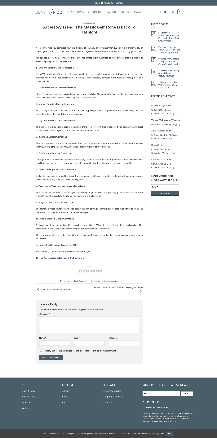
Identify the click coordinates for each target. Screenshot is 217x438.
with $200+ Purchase (108, 2)
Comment (44, 314)
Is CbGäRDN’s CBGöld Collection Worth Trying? (163, 109)
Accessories (89, 23)
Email (77, 338)
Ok (169, 434)
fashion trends (112, 281)
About (65, 390)
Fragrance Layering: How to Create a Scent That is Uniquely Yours (169, 50)
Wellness (27, 408)
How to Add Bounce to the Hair (53, 289)
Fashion (112, 12)
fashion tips (102, 281)
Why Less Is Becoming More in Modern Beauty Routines (168, 73)
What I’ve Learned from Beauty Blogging (165, 122)
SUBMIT (187, 393)
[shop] (163, 12)
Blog (64, 396)
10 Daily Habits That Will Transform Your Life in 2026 (168, 85)
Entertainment (96, 12)
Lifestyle (125, 12)
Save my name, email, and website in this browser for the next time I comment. (79, 351)
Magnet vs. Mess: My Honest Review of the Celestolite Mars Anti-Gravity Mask (168, 36)
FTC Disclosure (149, 408)
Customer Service (111, 390)
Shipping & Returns (112, 396)
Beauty (81, 12)
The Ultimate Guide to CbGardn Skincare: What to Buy (164, 134)
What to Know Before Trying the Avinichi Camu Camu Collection (169, 61)
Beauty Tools (29, 396)
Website (113, 338)
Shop (71, 12)
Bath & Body (28, 390)
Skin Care (27, 402)
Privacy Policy (162, 408)
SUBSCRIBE (165, 193)
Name (42, 338)
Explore (137, 12)
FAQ (64, 402)
